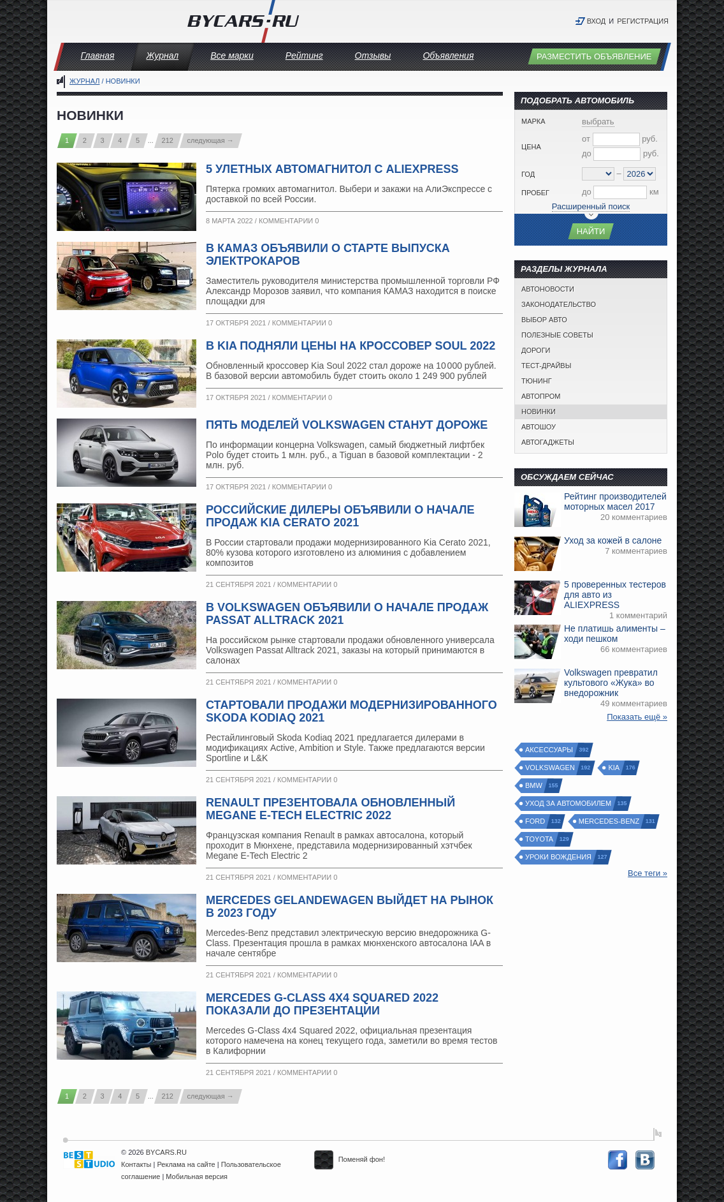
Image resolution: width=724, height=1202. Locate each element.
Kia (614, 768)
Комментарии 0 (289, 221)
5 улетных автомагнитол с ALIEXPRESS (332, 169)
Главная (98, 55)
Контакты (136, 1164)
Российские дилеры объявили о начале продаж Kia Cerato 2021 (340, 516)
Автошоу (538, 427)
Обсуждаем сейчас (567, 477)
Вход (596, 21)
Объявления (448, 55)
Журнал (162, 55)
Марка (533, 121)
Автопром (540, 396)
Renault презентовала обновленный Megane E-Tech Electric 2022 (330, 809)
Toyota (539, 839)
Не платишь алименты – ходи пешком (614, 633)
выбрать (598, 121)
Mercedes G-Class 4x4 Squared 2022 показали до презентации (322, 1004)
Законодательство (558, 304)
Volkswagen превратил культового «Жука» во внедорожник (611, 682)
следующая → (210, 140)
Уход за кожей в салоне (613, 540)
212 (167, 140)
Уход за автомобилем (568, 803)
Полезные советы (557, 335)
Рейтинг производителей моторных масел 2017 (615, 501)
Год (528, 174)
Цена (531, 147)
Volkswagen (550, 768)
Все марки (232, 55)
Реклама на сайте (186, 1164)
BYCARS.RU (166, 1152)
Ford (535, 821)
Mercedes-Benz (610, 821)
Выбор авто (544, 319)
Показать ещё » (637, 717)
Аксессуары (549, 750)
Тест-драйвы (546, 365)
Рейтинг (304, 55)
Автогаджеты (547, 442)
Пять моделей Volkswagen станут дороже (347, 425)
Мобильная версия (197, 1176)
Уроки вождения (559, 857)
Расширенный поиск (591, 206)
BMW (534, 785)
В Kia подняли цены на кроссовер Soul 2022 (350, 345)
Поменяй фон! (349, 1159)
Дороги (536, 350)
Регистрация (643, 21)
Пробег (535, 193)
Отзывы (373, 55)
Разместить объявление (594, 56)
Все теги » (647, 873)
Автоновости (547, 289)
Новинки (538, 411)
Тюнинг (536, 381)
